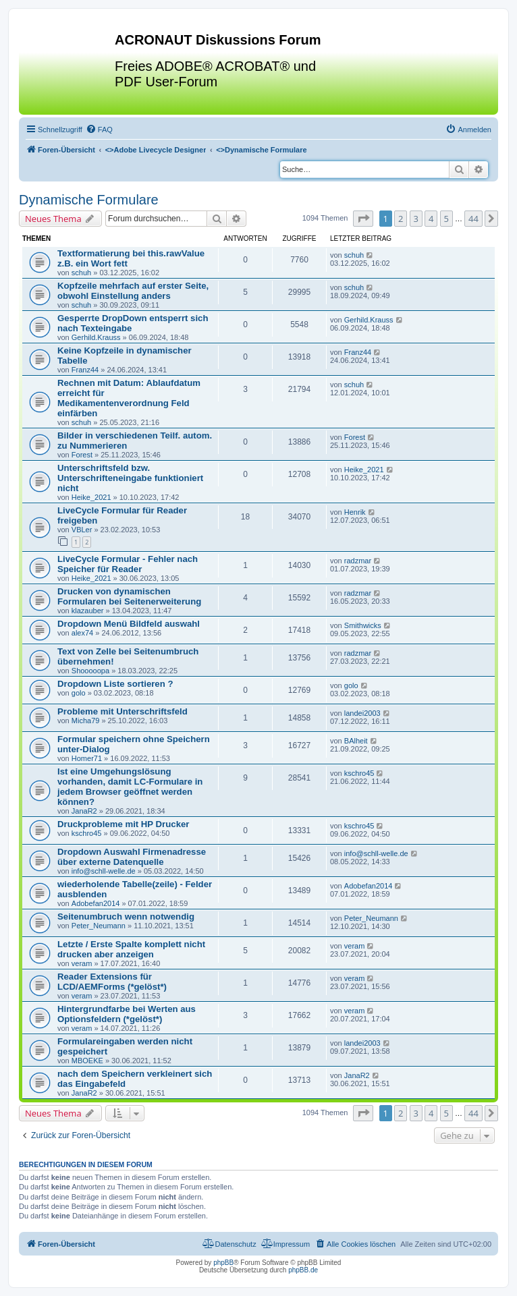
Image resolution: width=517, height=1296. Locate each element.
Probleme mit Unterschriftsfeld (122, 711)
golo (79, 693)
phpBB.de (303, 1270)
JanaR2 (84, 811)
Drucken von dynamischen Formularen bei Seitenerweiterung (129, 596)
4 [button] (431, 219)
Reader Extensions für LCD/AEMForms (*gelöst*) (112, 981)
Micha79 (86, 720)
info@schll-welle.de (104, 871)
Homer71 (87, 758)
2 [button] (400, 219)
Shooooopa (90, 671)
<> (156, 150)
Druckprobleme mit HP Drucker (123, 824)
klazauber (88, 611)
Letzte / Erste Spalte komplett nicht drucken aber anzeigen (131, 949)
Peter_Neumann (99, 926)
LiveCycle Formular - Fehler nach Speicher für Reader (127, 564)
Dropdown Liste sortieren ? (115, 684)
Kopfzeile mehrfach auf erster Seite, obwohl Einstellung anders (133, 291)
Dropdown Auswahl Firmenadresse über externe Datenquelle (131, 857)
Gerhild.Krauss (96, 337)
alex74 (82, 633)
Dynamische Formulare (89, 199)
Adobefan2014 (96, 903)
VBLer (82, 530)
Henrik (355, 512)
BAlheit (356, 741)
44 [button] (473, 219)
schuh (81, 273)
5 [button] (446, 219)
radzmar (357, 561)
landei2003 (362, 713)
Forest (82, 455)
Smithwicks (362, 625)
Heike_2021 (91, 497)
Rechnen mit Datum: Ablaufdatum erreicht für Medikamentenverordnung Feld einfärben (128, 398)
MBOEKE (87, 1060)
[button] (363, 218)
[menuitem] (99, 129)
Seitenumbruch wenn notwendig (125, 916)
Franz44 (85, 370)
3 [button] (416, 219)
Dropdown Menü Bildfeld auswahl (128, 624)
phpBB (223, 1262)
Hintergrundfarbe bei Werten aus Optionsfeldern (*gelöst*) (126, 1014)
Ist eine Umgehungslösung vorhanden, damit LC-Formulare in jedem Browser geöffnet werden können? (129, 786)
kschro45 (359, 773)
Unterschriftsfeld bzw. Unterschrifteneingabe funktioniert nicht (130, 478)
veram (82, 963)
